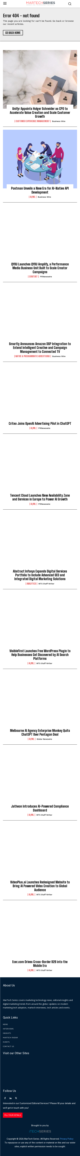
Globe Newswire (44, 739)
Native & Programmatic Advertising (32, 356)
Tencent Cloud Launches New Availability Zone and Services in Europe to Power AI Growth (40, 497)
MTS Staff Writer (46, 584)
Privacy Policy (66, 1139)
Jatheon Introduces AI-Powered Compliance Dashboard (40, 808)
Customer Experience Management (33, 121)
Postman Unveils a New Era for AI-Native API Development (40, 190)
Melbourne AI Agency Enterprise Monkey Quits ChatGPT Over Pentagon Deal (40, 732)
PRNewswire (46, 277)
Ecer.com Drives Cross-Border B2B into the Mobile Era (40, 964)
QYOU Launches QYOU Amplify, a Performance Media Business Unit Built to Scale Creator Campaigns (40, 268)
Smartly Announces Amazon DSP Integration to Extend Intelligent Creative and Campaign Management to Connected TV (40, 348)
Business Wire (58, 121)
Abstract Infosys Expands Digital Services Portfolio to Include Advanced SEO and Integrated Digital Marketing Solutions (40, 575)
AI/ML (32, 197)
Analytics (31, 583)
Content (33, 276)
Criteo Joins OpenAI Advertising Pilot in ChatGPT (40, 423)
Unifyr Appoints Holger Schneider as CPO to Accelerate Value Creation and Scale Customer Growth (40, 112)
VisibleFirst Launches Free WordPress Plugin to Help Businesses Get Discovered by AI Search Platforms (40, 655)
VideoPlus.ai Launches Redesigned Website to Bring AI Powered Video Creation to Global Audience (40, 886)
